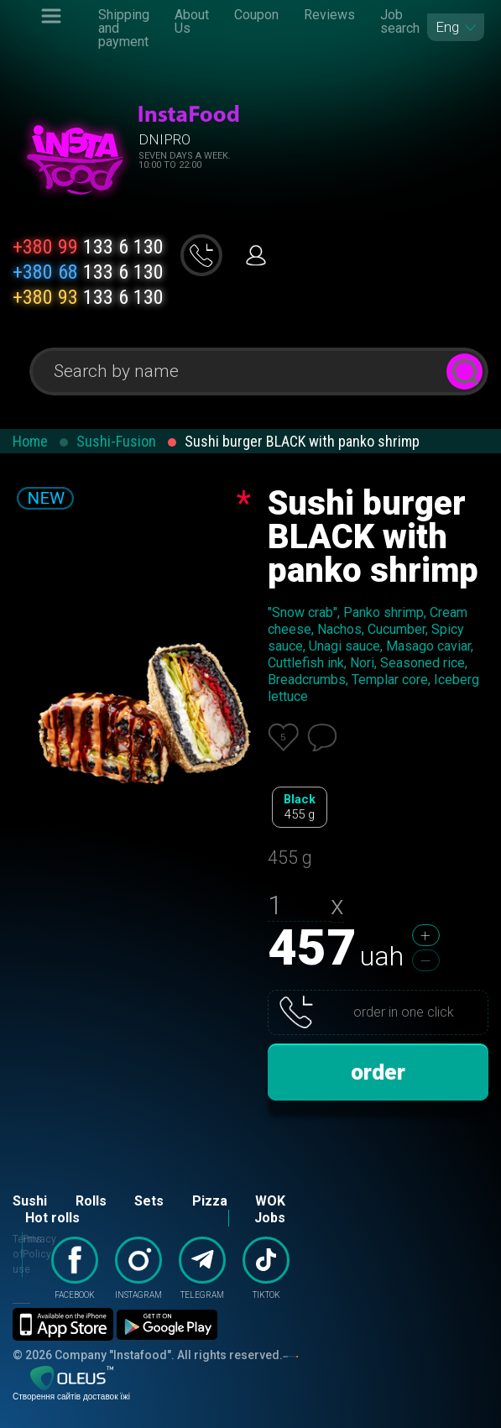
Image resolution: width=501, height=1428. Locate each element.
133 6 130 (88, 247)
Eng (447, 27)
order (378, 1072)
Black (299, 807)
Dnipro (164, 139)
